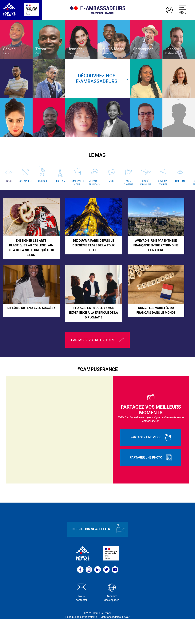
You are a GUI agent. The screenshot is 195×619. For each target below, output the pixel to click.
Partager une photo (151, 452)
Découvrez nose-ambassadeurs (102, 78)
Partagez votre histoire (97, 334)
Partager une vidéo (150, 431)
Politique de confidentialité (81, 611)
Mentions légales (111, 611)
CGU (127, 611)
